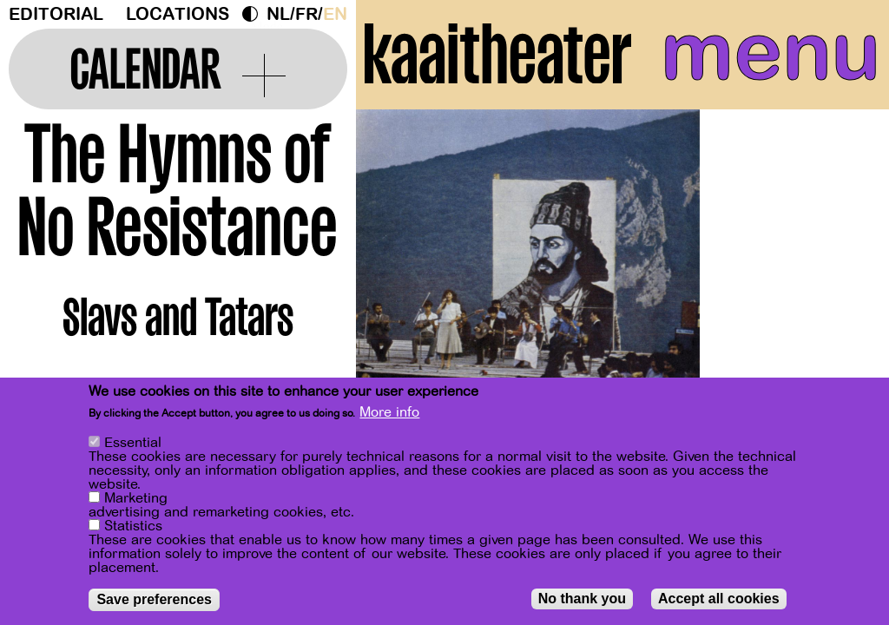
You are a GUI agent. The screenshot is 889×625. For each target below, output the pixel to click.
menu (770, 52)
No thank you (582, 598)
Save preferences (154, 599)
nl (278, 14)
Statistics (133, 526)
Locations (177, 14)
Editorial (56, 14)
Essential (132, 442)
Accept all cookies (719, 598)
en (335, 14)
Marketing (136, 498)
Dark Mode (254, 14)
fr (306, 14)
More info (389, 412)
